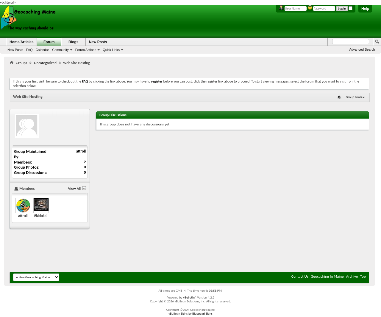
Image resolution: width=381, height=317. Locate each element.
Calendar (42, 50)
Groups (21, 62)
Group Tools (354, 97)
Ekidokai (40, 215)
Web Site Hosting (28, 96)
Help (365, 9)
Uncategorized (45, 62)
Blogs (73, 42)
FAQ (29, 50)
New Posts (15, 50)
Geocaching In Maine (327, 276)
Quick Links (111, 50)
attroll (81, 151)
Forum (48, 42)
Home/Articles (22, 42)
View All (74, 188)
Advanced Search (362, 49)
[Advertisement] (189, 70)
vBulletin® (189, 297)
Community (60, 50)
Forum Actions (85, 50)
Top (363, 276)
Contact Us (299, 276)
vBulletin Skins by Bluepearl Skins (190, 314)
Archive (352, 276)
